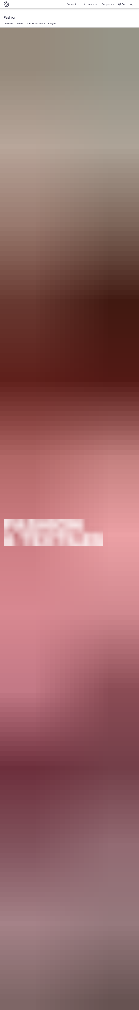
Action (20, 23)
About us (90, 4)
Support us (108, 4)
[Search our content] (131, 4)
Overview (8, 23)
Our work (73, 4)
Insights (52, 23)
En (121, 4)
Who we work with (35, 23)
